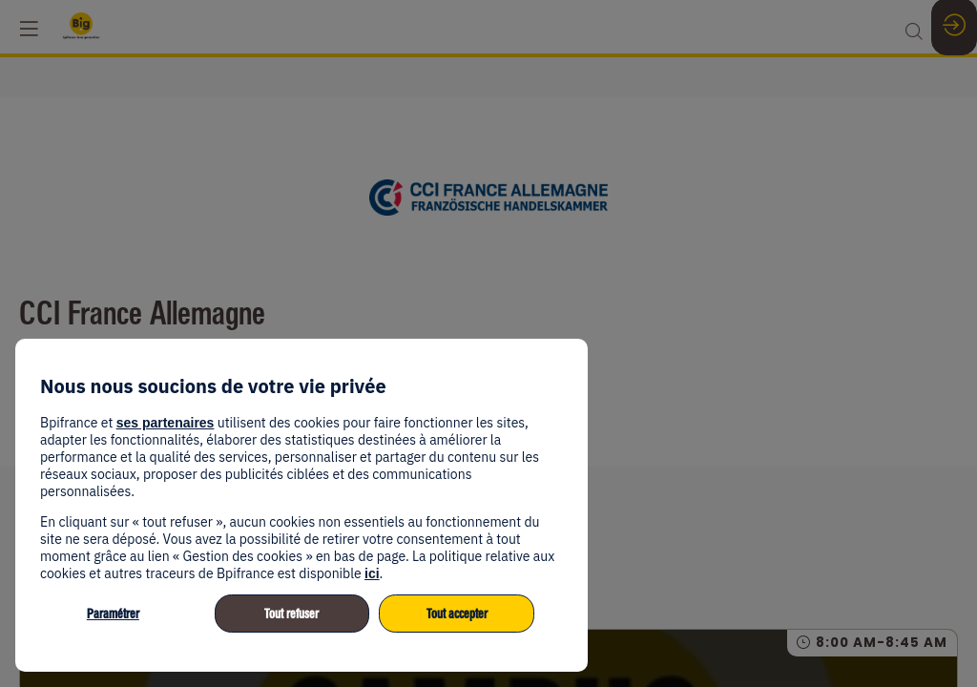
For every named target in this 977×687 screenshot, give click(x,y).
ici (372, 573)
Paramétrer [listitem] (113, 614)
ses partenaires (165, 422)
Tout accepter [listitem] (457, 614)
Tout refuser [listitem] (291, 614)
